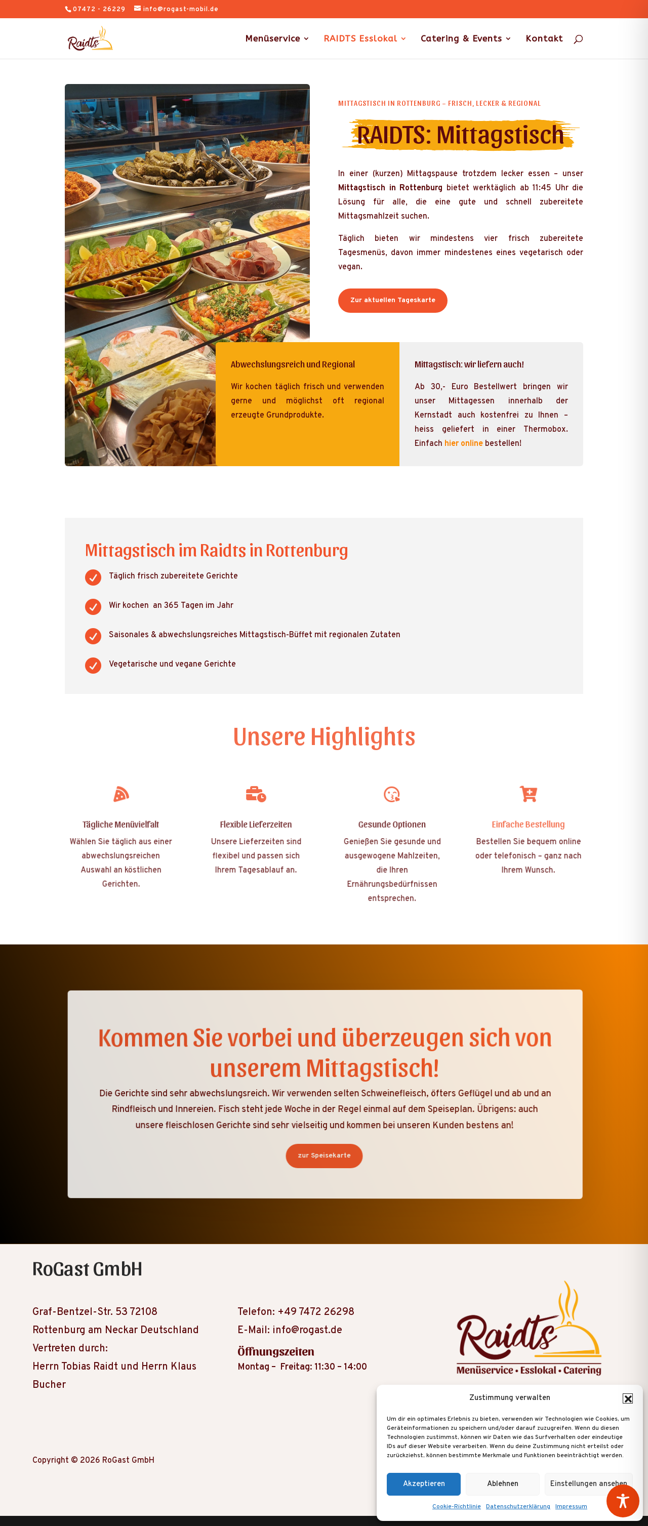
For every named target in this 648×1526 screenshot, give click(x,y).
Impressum (571, 1507)
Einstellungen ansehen (588, 1484)
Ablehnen (502, 1484)
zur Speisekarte (324, 1155)
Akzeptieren (424, 1484)
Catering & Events (461, 39)
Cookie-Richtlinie (456, 1507)
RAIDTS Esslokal (360, 39)
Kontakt (544, 39)
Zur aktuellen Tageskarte (392, 300)
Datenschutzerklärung (518, 1507)
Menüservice (272, 39)
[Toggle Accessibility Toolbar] (622, 1500)
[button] (628, 1398)
